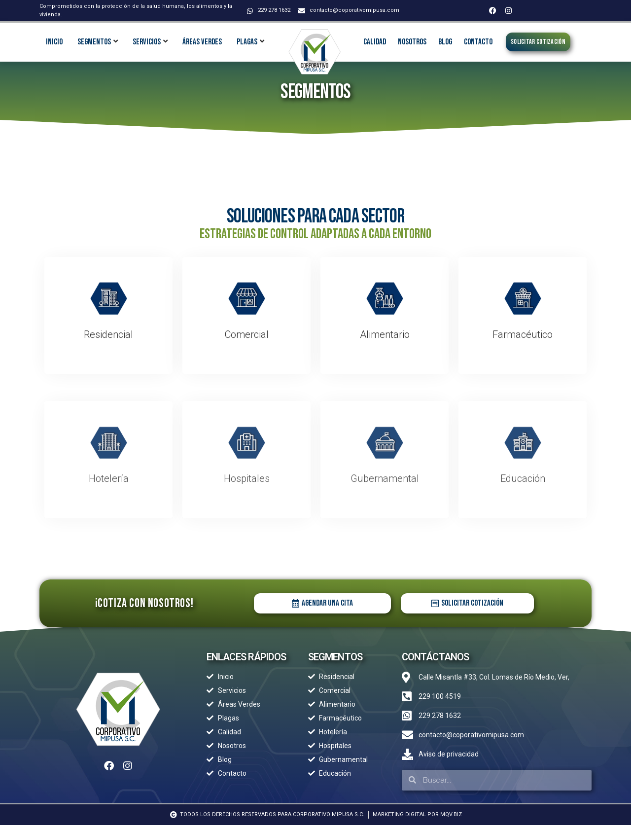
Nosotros (412, 42)
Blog (445, 42)
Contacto (478, 42)
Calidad (374, 42)
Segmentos (94, 42)
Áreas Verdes (202, 42)
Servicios (147, 42)
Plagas (247, 42)
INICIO (54, 42)
